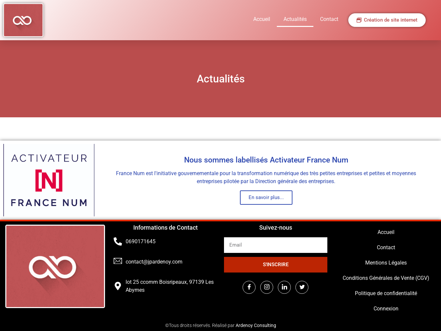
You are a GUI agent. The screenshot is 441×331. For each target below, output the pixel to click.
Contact (329, 19)
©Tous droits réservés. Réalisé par (220, 325)
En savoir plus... (266, 197)
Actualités (295, 19)
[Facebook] (249, 287)
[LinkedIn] (284, 287)
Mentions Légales (386, 263)
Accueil (261, 19)
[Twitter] (301, 287)
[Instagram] (266, 287)
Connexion (386, 308)
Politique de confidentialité (386, 293)
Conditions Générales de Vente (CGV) (386, 278)
